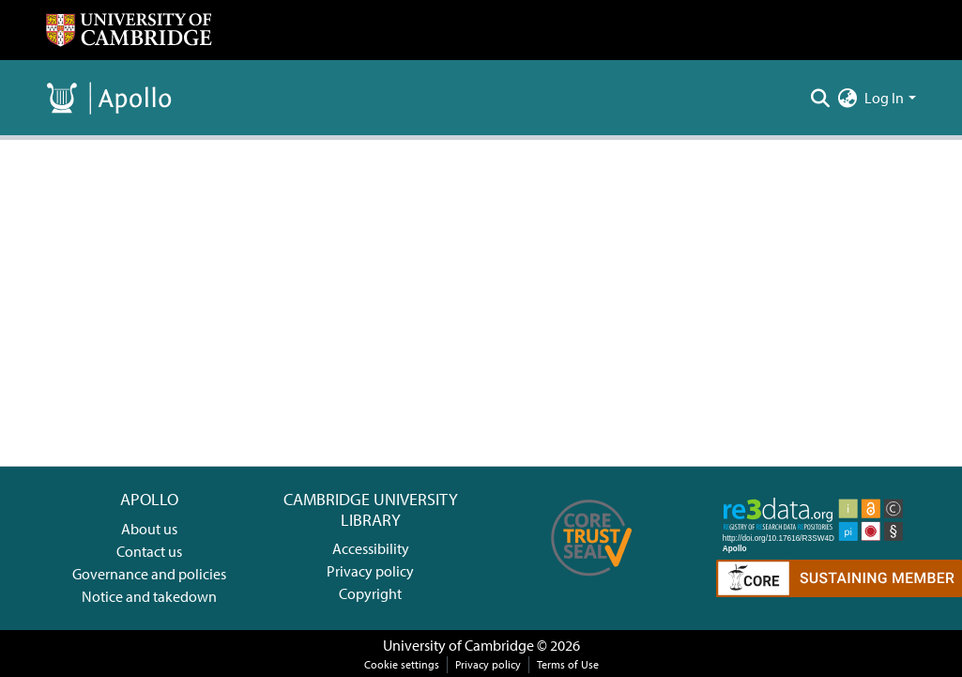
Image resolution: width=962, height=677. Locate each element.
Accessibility (370, 548)
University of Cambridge (458, 645)
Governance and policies (149, 573)
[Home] (128, 30)
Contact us (149, 551)
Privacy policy (370, 571)
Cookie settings (401, 664)
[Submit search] (820, 97)
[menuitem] (847, 97)
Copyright (370, 593)
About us (149, 528)
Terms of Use (568, 664)
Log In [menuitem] (884, 97)
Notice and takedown (149, 596)
